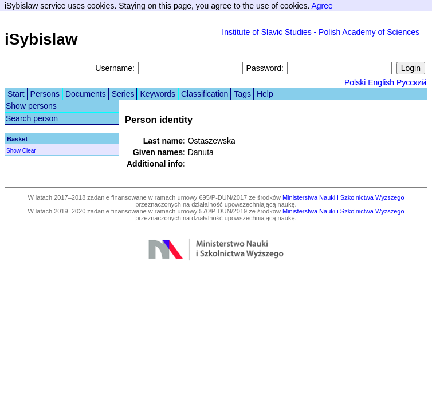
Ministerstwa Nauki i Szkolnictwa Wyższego (343, 197)
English (381, 82)
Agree (321, 5)
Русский (411, 82)
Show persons (31, 105)
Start (16, 93)
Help (265, 93)
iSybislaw (41, 39)
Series (123, 93)
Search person (32, 118)
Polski (355, 82)
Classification (204, 93)
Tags (242, 93)
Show (13, 151)
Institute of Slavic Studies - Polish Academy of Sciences (320, 32)
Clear (29, 151)
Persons (45, 93)
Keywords (157, 93)
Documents (85, 93)
